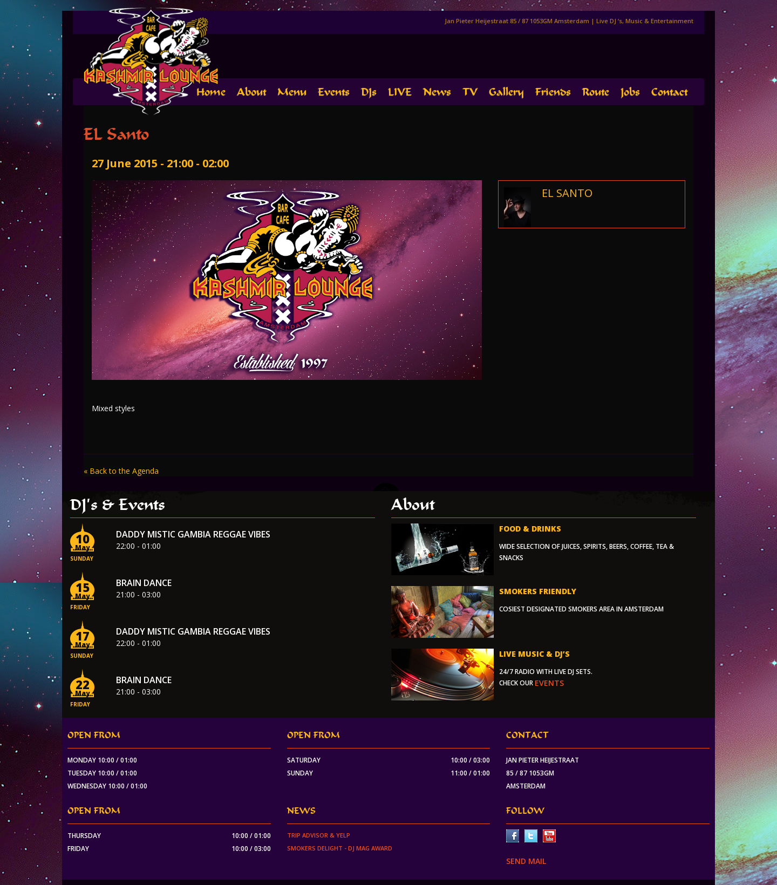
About (251, 92)
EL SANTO (567, 193)
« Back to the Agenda (121, 471)
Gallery (506, 92)
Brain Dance (144, 583)
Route (595, 92)
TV (470, 92)
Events (334, 92)
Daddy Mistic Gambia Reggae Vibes (193, 534)
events (549, 683)
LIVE (400, 92)
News (437, 92)
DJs (369, 92)
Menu (291, 92)
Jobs (630, 92)
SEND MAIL (526, 861)
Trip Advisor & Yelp (318, 835)
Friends (553, 92)
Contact (669, 92)
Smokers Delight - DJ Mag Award (339, 848)
